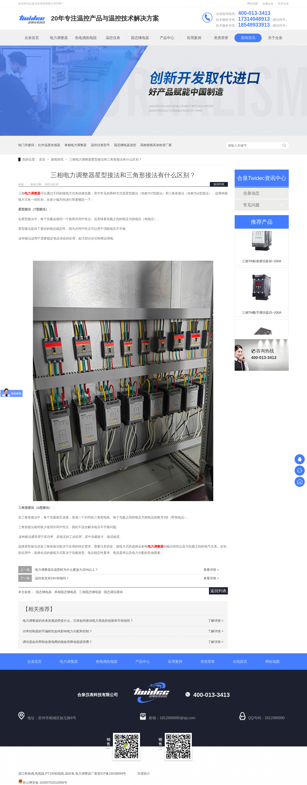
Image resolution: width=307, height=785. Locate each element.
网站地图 (252, 3)
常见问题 (251, 205)
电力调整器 (59, 38)
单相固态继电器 (65, 592)
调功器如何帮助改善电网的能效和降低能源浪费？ (57, 642)
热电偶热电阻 (86, 38)
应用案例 (194, 38)
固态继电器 (140, 38)
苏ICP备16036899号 (111, 773)
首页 (42, 159)
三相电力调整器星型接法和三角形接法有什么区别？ (105, 159)
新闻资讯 (248, 38)
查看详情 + (211, 569)
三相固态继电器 (90, 592)
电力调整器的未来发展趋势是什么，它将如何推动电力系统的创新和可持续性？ (78, 620)
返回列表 (218, 184)
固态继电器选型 (125, 145)
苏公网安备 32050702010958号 (42, 782)
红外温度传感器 (49, 145)
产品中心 (167, 38)
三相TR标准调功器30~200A (261, 262)
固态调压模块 (113, 592)
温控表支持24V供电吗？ (52, 578)
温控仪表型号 (100, 145)
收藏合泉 (268, 3)
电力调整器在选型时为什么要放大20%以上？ (66, 569)
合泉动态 (251, 193)
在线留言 (240, 661)
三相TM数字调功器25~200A (262, 313)
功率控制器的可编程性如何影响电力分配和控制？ (57, 631)
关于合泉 (275, 38)
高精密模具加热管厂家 (156, 145)
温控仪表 (113, 38)
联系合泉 (283, 3)
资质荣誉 (221, 38)
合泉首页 (32, 38)
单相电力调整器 (75, 145)
